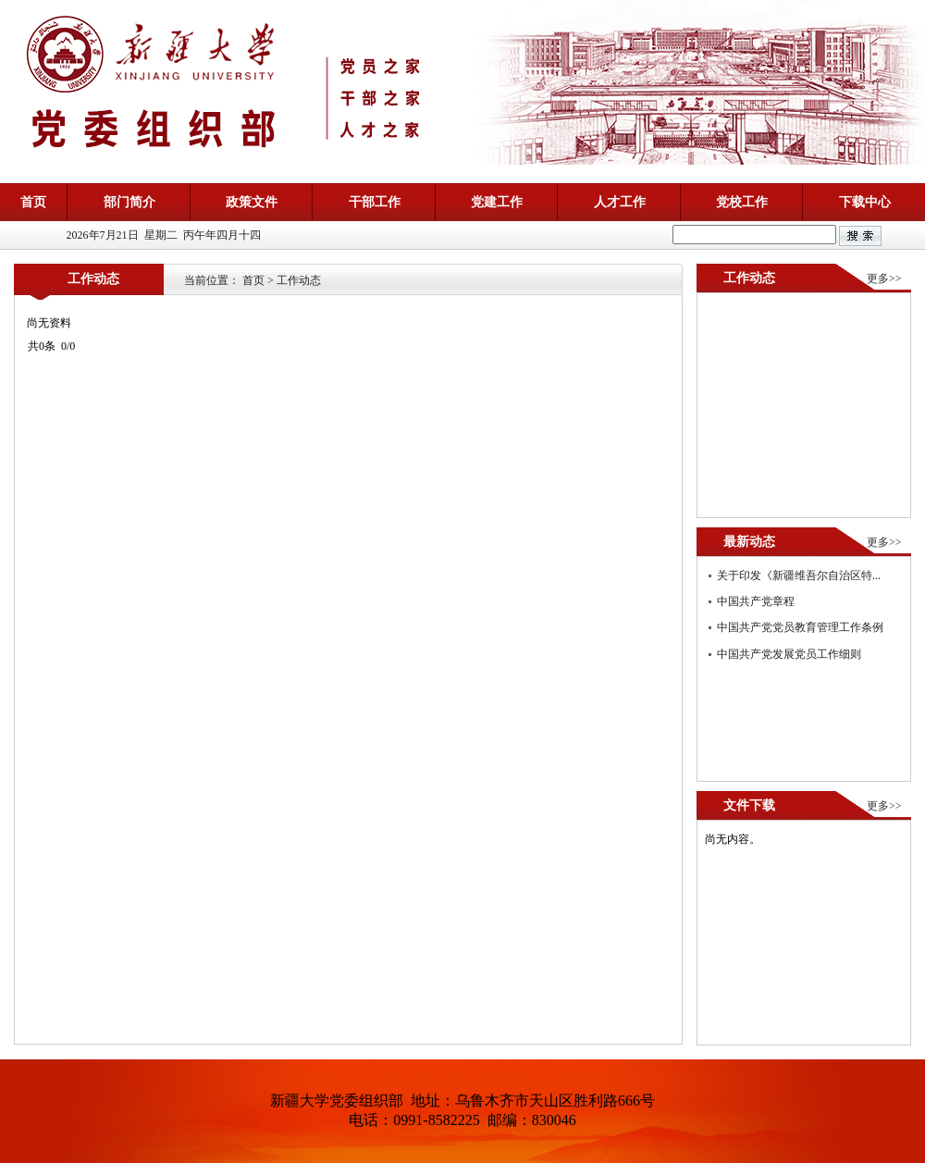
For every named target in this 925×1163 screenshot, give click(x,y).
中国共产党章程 (756, 601)
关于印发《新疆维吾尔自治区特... (799, 575)
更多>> (884, 278)
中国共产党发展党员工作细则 (789, 654)
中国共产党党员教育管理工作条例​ (800, 627)
